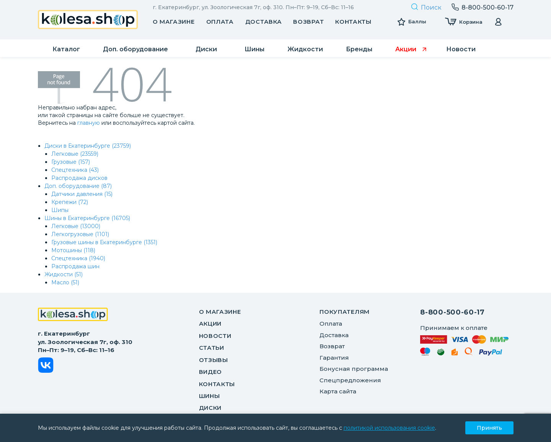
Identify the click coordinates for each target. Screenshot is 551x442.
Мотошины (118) (73, 250)
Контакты (353, 21)
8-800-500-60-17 (452, 312)
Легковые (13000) (75, 226)
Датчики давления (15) (81, 194)
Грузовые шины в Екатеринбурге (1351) (104, 242)
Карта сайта (338, 391)
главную (88, 122)
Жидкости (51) (63, 274)
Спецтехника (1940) (78, 258)
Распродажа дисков (79, 178)
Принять (489, 427)
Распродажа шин (75, 266)
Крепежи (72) (69, 202)
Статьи (211, 347)
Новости (215, 335)
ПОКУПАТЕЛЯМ (345, 311)
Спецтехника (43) (75, 169)
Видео (210, 371)
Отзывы (213, 360)
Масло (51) (65, 282)
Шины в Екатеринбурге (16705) (87, 218)
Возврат (308, 21)
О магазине (174, 21)
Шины (209, 396)
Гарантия (334, 357)
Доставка (263, 21)
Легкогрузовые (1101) (80, 234)
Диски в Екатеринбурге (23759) (87, 145)
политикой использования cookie (389, 427)
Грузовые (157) (70, 161)
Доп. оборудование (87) (78, 186)
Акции (210, 323)
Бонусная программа (354, 368)
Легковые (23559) (74, 153)
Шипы (59, 210)
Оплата (220, 21)
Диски (210, 407)
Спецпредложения (350, 380)
